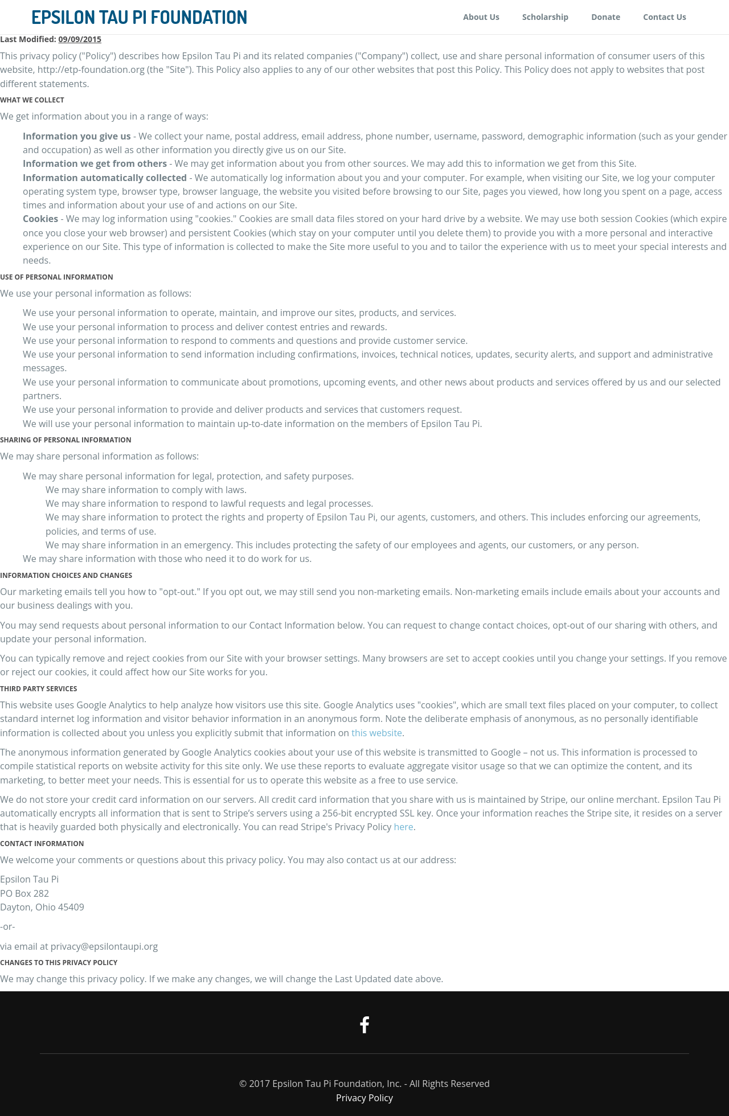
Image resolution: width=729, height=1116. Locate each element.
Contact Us (664, 16)
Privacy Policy (364, 1098)
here (403, 826)
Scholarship (545, 16)
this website (376, 733)
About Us (481, 16)
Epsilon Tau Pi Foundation (139, 17)
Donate (605, 16)
